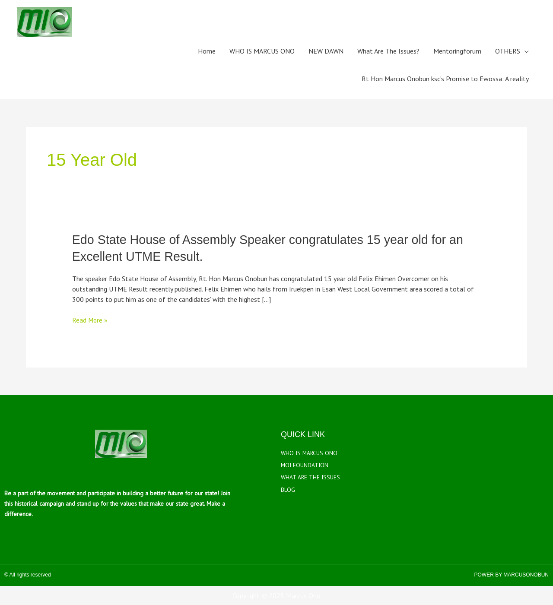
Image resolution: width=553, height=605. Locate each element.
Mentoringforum (457, 51)
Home (207, 51)
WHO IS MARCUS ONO (262, 51)
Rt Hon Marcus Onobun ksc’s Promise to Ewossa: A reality (445, 78)
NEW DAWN (325, 51)
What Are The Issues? (388, 51)
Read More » (90, 319)
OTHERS (507, 51)
